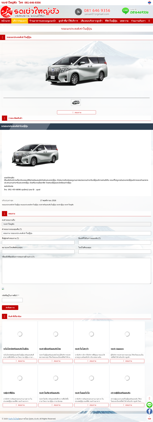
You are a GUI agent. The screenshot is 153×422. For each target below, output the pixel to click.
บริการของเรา (20, 21)
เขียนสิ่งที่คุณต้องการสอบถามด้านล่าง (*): (18, 257)
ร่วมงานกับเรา (138, 21)
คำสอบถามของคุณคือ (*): (12, 229)
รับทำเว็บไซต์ (13, 419)
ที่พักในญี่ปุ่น (111, 21)
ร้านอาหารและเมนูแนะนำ (42, 21)
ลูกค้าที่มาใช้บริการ (68, 21)
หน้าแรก (5, 21)
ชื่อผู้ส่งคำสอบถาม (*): (10, 238)
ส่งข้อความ (10, 308)
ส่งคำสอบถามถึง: (8, 220)
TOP (149, 418)
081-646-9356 (33, 2)
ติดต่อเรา (6, 26)
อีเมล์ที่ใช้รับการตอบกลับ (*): (89, 238)
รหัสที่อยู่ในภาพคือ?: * (10, 295)
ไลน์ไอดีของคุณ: (85, 247)
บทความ (124, 21)
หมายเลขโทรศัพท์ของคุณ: (12, 247)
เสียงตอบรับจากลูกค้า (91, 21)
